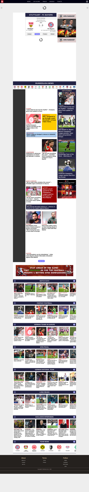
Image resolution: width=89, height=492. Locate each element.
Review (52, 52)
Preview (45, 52)
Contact (23, 480)
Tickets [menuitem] (59, 1)
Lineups (29, 52)
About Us (23, 478)
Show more (41, 279)
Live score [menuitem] (36, 1)
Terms (44, 478)
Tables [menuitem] (45, 1)
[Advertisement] (44, 21)
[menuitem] (13, 1)
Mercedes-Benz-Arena (41, 38)
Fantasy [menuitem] (52, 1)
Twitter (65, 478)
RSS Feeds (65, 482)
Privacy (44, 480)
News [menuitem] (28, 1)
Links (65, 484)
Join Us (23, 482)
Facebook (65, 480)
